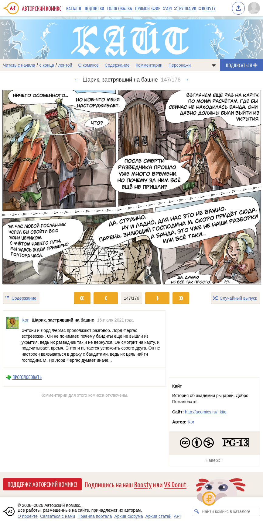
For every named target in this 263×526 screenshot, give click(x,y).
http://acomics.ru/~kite (206, 411)
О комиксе (88, 65)
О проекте (28, 516)
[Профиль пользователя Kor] (12, 339)
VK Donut (175, 484)
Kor (191, 422)
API (169, 8)
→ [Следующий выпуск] (186, 80)
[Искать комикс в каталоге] (196, 511)
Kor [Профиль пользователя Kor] (25, 319)
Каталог (74, 8)
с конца (46, 65)
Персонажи (180, 65)
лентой (65, 65)
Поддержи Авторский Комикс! (42, 484)
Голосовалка (119, 8)
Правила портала (94, 516)
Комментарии (149, 65)
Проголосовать (27, 377)
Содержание (117, 65)
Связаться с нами (57, 516)
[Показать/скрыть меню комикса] (214, 65)
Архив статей (158, 516)
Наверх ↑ (214, 460)
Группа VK (186, 8)
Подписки (94, 8)
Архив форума (128, 516)
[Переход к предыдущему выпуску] (33, 187)
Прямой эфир (147, 8)
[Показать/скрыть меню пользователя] (254, 8)
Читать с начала (19, 65)
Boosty (209, 8)
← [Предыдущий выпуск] (77, 80)
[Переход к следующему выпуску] (131, 187)
